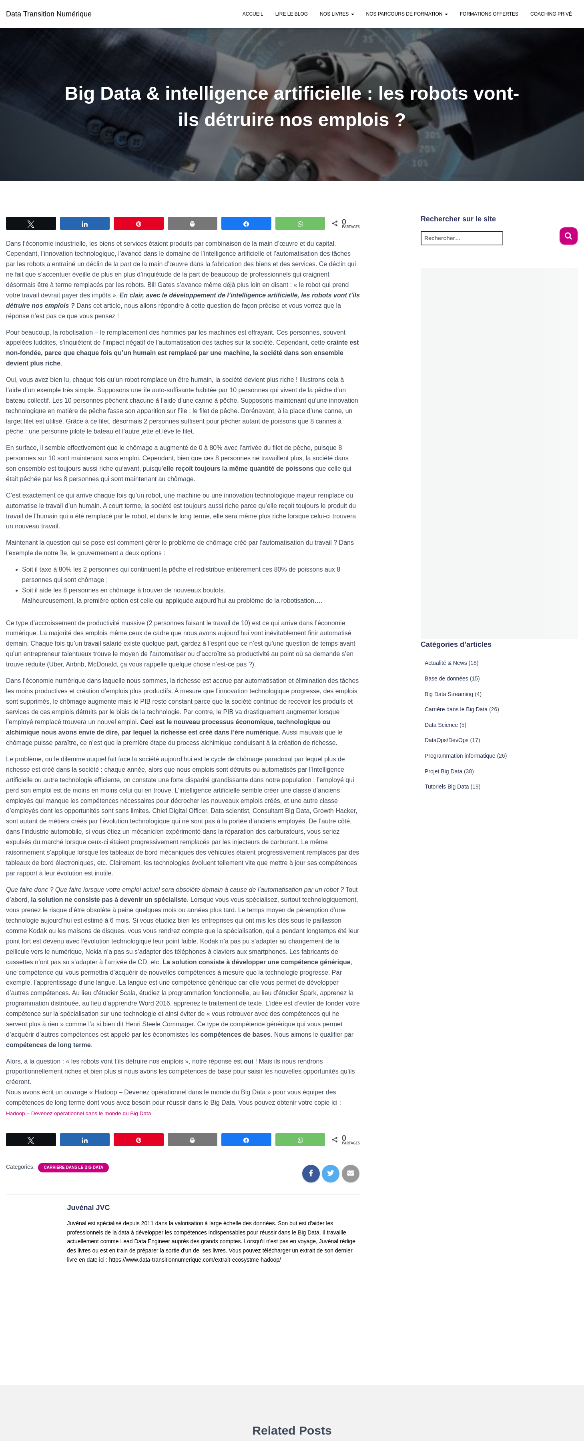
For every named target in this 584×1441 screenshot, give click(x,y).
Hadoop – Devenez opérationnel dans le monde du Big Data (91, 1113)
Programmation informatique (460, 756)
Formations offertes (489, 14)
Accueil (253, 14)
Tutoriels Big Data (447, 786)
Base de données (446, 678)
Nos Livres (337, 14)
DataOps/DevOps (447, 740)
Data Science (441, 725)
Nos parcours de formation (407, 14)
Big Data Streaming (449, 694)
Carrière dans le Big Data (73, 1167)
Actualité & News (446, 663)
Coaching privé (551, 14)
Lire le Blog (291, 14)
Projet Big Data (443, 771)
